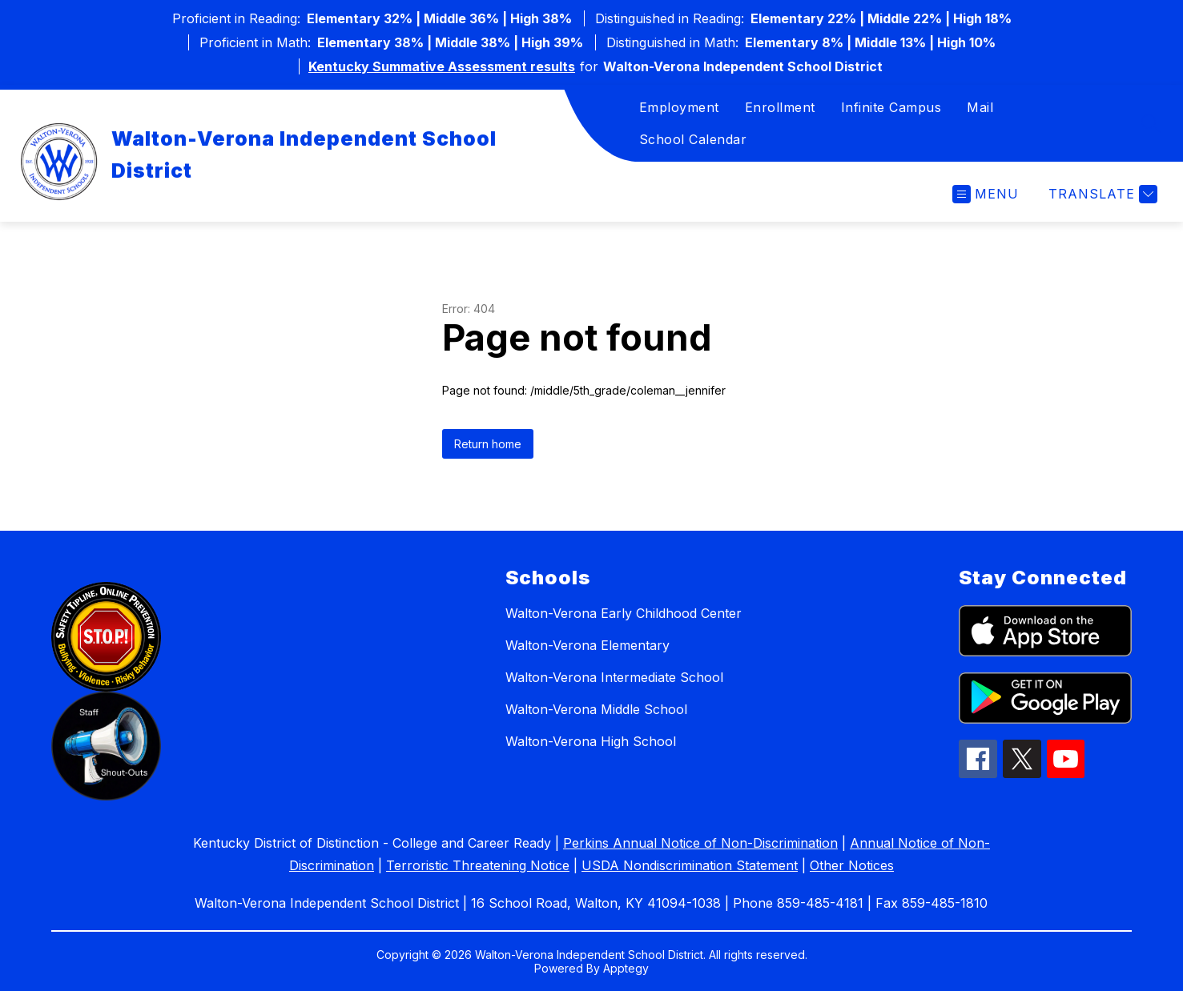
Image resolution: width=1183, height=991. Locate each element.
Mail (980, 107)
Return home (487, 444)
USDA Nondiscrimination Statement (689, 865)
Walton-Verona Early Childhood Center (623, 613)
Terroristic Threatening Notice (477, 865)
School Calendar (693, 139)
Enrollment (780, 107)
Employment (679, 107)
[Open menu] (985, 194)
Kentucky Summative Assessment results (441, 66)
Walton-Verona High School (590, 741)
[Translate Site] (1100, 194)
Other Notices (852, 865)
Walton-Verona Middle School (596, 709)
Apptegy (626, 968)
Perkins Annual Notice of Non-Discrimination (700, 843)
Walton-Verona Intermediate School (614, 677)
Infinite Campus (891, 107)
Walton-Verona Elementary (587, 645)
